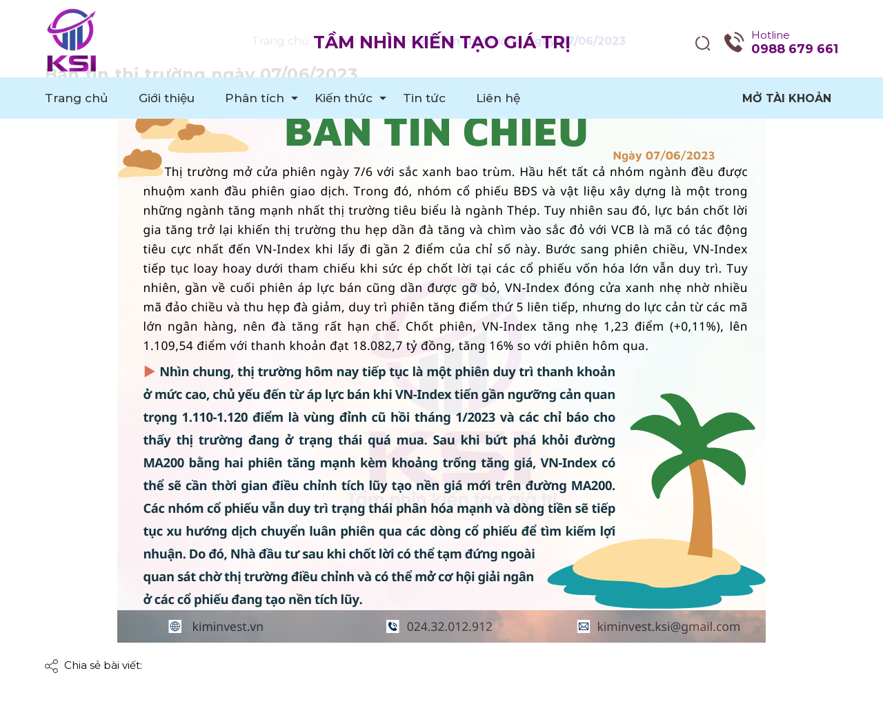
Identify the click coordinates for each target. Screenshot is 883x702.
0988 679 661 (794, 49)
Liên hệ (498, 98)
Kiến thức (344, 98)
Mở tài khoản (786, 98)
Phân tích (254, 98)
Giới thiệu (167, 98)
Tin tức (424, 98)
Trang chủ (76, 98)
